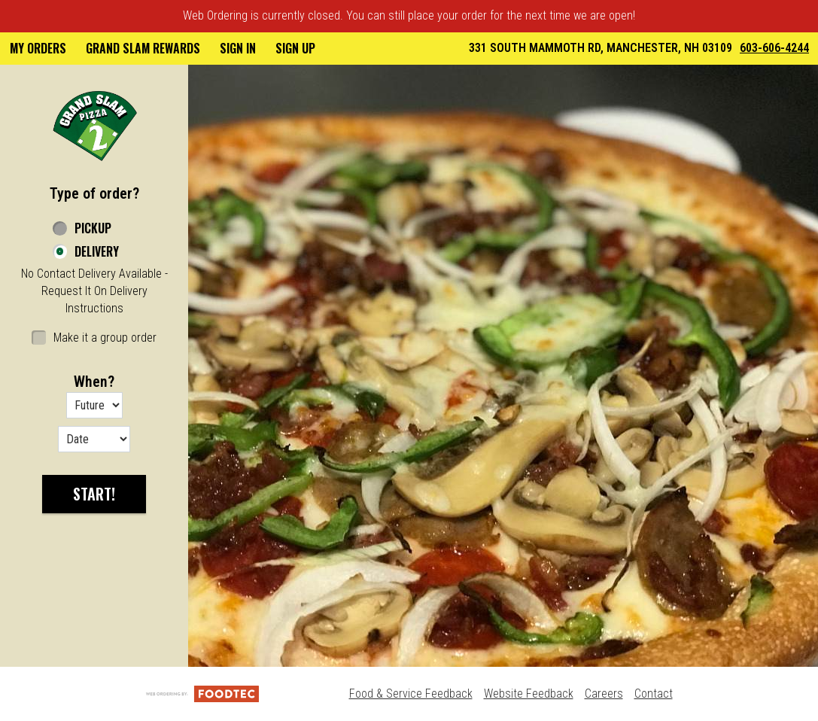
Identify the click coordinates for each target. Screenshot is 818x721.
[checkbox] (94, 338)
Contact (653, 693)
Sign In (238, 48)
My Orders (38, 48)
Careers (604, 693)
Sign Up (295, 48)
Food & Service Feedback (411, 693)
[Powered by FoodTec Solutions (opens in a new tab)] (202, 693)
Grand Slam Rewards (143, 48)
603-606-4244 (774, 48)
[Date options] (94, 439)
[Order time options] (94, 405)
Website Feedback (528, 693)
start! (94, 493)
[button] (94, 125)
